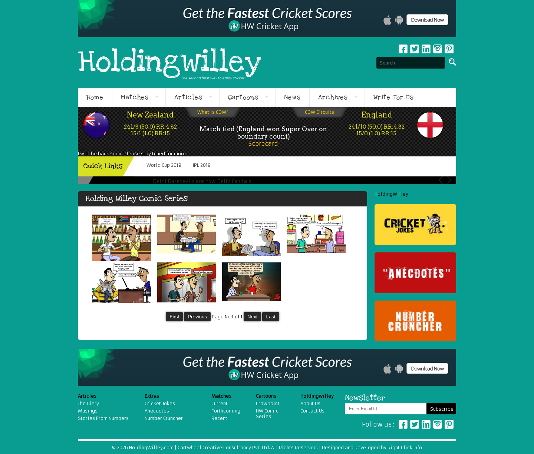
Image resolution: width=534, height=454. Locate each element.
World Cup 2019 (163, 165)
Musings (88, 411)
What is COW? (212, 112)
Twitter (414, 48)
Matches (135, 97)
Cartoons (243, 97)
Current (219, 403)
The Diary (88, 403)
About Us (310, 403)
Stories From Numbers (103, 418)
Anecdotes (157, 411)
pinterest (449, 48)
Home (94, 97)
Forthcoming (225, 411)
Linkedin (426, 48)
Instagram (437, 48)
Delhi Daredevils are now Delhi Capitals (202, 181)
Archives (333, 97)
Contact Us (312, 411)
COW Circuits (319, 112)
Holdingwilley (169, 62)
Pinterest (449, 424)
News (292, 97)
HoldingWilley (391, 194)
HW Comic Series (267, 413)
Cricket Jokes (160, 403)
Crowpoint (268, 403)
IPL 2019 (202, 165)
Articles (188, 97)
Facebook (403, 48)
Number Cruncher (164, 418)
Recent (219, 418)
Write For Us (393, 97)
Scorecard (263, 143)
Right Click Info (404, 447)
